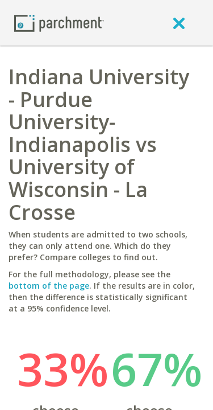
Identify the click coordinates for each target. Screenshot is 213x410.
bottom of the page (49, 285)
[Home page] (59, 22)
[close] (179, 23)
